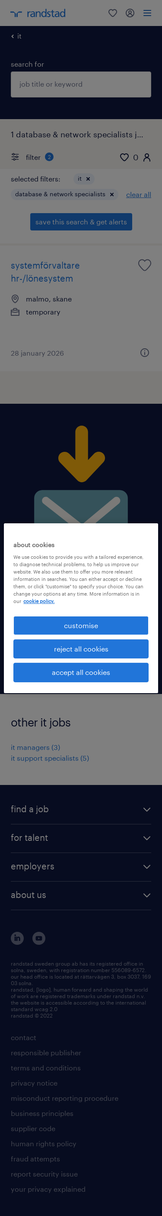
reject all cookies (81, 649)
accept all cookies (81, 672)
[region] (81, 608)
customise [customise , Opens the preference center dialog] (81, 625)
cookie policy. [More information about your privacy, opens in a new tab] (38, 601)
